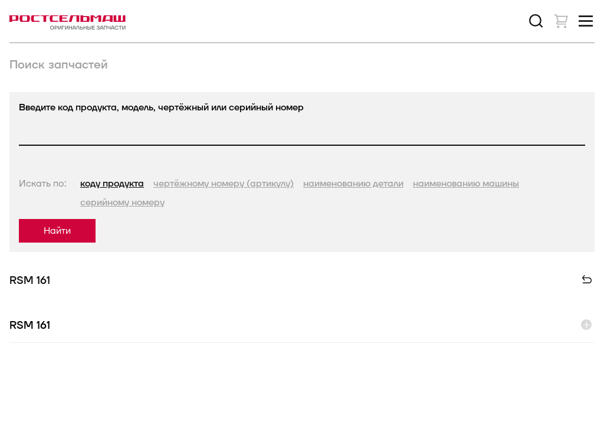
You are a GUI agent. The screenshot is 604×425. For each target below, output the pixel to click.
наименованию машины (466, 183)
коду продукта (112, 183)
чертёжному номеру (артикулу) (223, 183)
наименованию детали (353, 183)
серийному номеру (122, 202)
